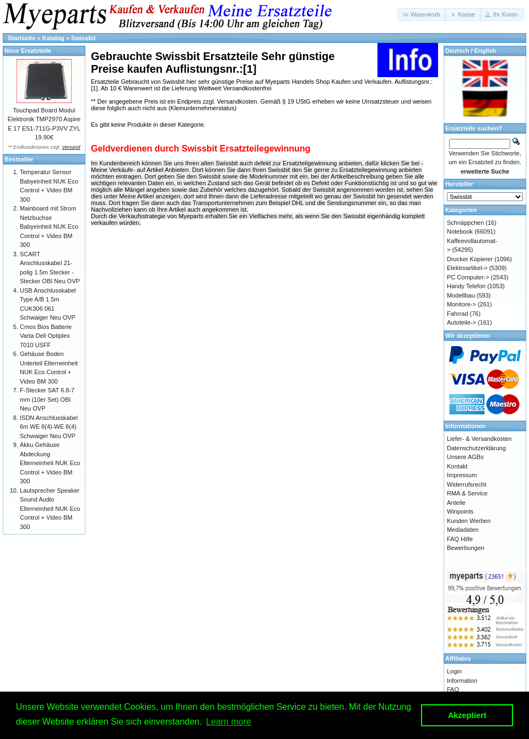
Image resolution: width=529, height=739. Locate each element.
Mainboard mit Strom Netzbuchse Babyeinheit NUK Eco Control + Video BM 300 (49, 226)
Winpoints (460, 511)
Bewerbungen (465, 547)
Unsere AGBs (465, 457)
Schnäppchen (465, 222)
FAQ (453, 689)
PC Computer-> (468, 277)
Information (462, 680)
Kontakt (457, 466)
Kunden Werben (468, 520)
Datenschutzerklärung (476, 448)
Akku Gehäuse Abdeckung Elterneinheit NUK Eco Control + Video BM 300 (50, 462)
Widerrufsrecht (467, 484)
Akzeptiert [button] (467, 715)
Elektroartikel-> (467, 268)
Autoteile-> (461, 322)
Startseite (21, 38)
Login (454, 671)
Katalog (53, 38)
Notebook (460, 231)
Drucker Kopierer (470, 259)
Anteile (456, 502)
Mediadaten (463, 529)
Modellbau (461, 295)
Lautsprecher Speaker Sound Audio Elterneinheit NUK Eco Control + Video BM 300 (50, 508)
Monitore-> (461, 304)
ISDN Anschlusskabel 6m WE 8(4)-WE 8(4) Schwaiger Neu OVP (49, 426)
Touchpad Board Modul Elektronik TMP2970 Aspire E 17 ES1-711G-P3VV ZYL (44, 119)
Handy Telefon (466, 286)
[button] (421, 14)
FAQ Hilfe (460, 539)
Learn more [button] (228, 721)
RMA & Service (467, 493)
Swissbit (83, 38)
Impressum (462, 475)
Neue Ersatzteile (27, 50)
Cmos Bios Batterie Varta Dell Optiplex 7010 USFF (46, 335)
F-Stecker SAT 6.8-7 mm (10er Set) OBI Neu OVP (47, 399)
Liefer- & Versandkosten (479, 438)
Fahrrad (457, 313)
